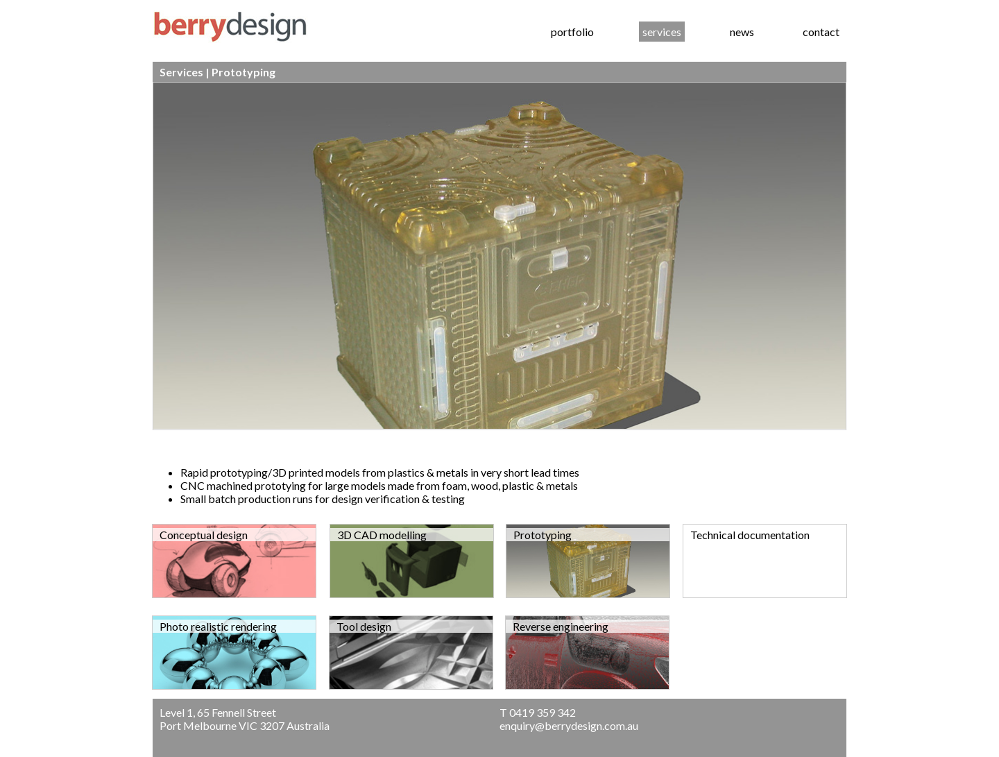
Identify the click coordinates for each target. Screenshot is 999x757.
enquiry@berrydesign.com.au (569, 725)
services (661, 31)
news (742, 31)
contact (821, 31)
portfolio (572, 31)
